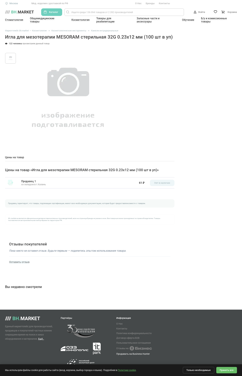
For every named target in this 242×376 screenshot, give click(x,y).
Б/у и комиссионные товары (214, 20)
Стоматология (14, 19)
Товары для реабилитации (105, 20)
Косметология (80, 19)
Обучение (188, 19)
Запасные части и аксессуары (148, 20)
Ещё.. (41, 338)
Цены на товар (14, 157)
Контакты (164, 3)
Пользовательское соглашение (133, 342)
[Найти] (68, 12)
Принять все (227, 370)
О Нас (138, 3)
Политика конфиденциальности (134, 333)
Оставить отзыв (19, 262)
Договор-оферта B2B (127, 338)
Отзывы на (134, 348)
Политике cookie (127, 370)
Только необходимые (198, 370)
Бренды (150, 3)
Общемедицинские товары (42, 20)
